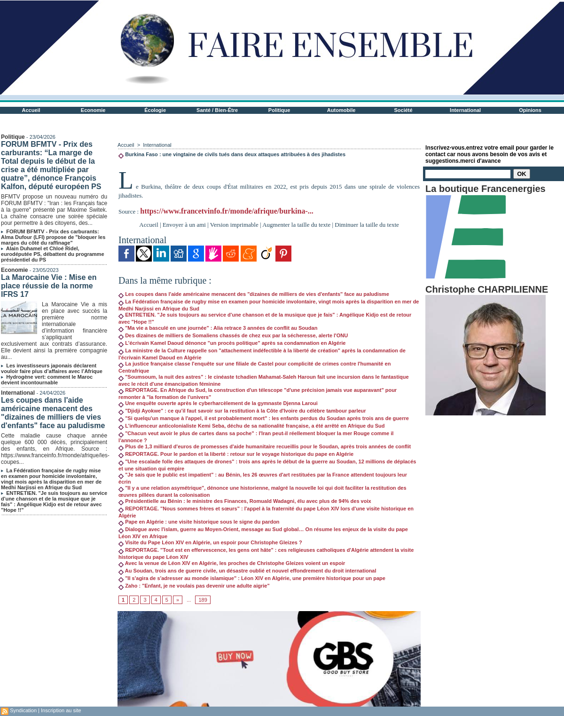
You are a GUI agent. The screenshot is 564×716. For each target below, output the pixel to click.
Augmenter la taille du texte (296, 224)
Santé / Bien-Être (217, 110)
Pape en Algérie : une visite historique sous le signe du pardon (199, 522)
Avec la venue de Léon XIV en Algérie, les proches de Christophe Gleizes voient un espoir (231, 563)
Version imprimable (234, 224)
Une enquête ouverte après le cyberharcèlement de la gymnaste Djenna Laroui (218, 403)
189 (202, 600)
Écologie (155, 110)
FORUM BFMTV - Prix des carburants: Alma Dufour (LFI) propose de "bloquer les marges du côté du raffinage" (53, 237)
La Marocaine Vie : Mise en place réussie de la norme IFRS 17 (48, 285)
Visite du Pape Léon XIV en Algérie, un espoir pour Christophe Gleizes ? (210, 542)
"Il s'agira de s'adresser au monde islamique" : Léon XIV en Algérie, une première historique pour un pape (251, 578)
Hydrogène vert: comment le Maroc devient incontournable (47, 379)
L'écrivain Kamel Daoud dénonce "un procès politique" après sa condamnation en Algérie (231, 343)
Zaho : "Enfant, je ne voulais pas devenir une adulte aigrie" (194, 586)
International (465, 110)
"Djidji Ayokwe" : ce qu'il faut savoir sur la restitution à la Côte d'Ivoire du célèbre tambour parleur (242, 411)
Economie (93, 110)
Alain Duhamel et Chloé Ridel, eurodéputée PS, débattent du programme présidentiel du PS (52, 254)
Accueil (31, 110)
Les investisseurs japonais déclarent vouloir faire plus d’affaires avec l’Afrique (51, 368)
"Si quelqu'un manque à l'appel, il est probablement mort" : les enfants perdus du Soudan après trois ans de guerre (263, 418)
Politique (279, 110)
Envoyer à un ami (184, 224)
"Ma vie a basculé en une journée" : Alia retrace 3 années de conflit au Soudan (217, 328)
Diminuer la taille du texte (367, 224)
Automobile (341, 110)
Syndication (23, 710)
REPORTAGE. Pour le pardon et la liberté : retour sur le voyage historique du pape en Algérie (235, 454)
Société (403, 110)
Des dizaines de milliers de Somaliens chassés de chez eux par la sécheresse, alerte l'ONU (233, 335)
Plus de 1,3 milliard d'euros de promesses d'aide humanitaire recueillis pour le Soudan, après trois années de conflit (264, 446)
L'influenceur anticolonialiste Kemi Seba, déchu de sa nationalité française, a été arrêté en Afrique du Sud (251, 426)
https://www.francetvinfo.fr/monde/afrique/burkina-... (226, 211)
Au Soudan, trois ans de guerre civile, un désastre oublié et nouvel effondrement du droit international (247, 570)
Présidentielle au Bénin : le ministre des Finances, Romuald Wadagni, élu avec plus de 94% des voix (244, 501)
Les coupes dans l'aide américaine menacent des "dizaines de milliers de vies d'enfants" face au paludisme (53, 413)
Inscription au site (61, 710)
